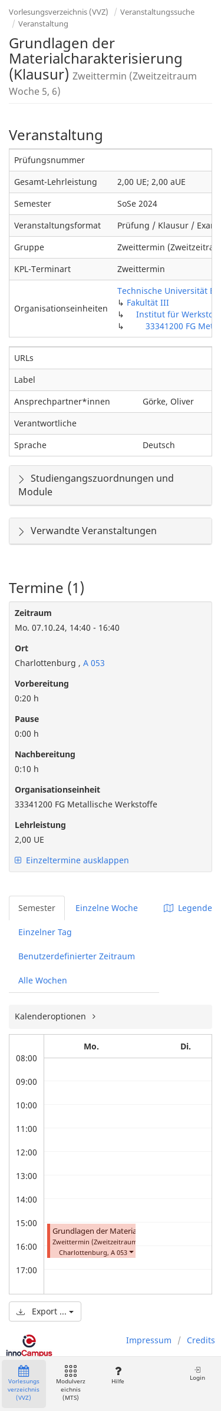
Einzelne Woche (106, 907)
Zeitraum (33, 612)
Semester (36, 907)
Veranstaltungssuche (157, 11)
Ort (21, 648)
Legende (188, 907)
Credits (201, 1340)
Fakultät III (148, 302)
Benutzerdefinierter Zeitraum (76, 956)
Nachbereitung (45, 754)
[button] (131, 1251)
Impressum (148, 1340)
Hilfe (118, 1375)
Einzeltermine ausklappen (72, 860)
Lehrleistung (40, 824)
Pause (27, 718)
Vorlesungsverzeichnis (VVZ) (58, 11)
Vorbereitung (42, 683)
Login (197, 1374)
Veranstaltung (43, 23)
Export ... (45, 1311)
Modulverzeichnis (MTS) (70, 1384)
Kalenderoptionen (51, 1016)
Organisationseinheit (57, 789)
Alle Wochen (42, 980)
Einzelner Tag (45, 932)
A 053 (93, 662)
